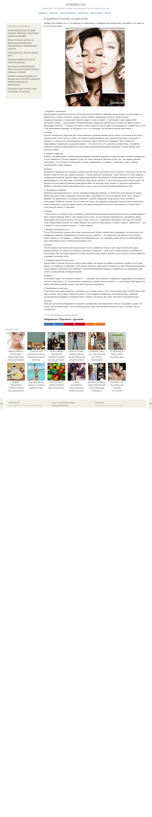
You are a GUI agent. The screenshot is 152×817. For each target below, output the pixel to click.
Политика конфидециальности (60, 405)
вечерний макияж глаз (71, 315)
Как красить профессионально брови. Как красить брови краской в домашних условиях (23, 69)
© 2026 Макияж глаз (13, 402)
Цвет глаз (83, 12)
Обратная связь (99, 402)
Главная (42, 12)
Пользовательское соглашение (66, 402)
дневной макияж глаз (57, 315)
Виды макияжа (68, 12)
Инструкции (96, 12)
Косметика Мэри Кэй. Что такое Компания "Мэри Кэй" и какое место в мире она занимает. (23, 33)
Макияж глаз (76, 4)
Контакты (54, 402)
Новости (53, 12)
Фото (107, 12)
